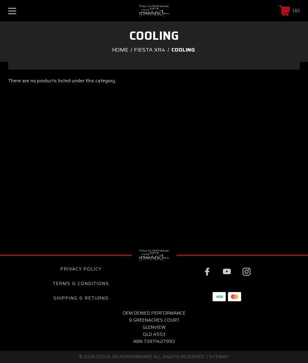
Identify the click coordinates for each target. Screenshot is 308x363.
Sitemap (219, 357)
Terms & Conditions (81, 283)
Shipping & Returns (81, 298)
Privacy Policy (81, 268)
